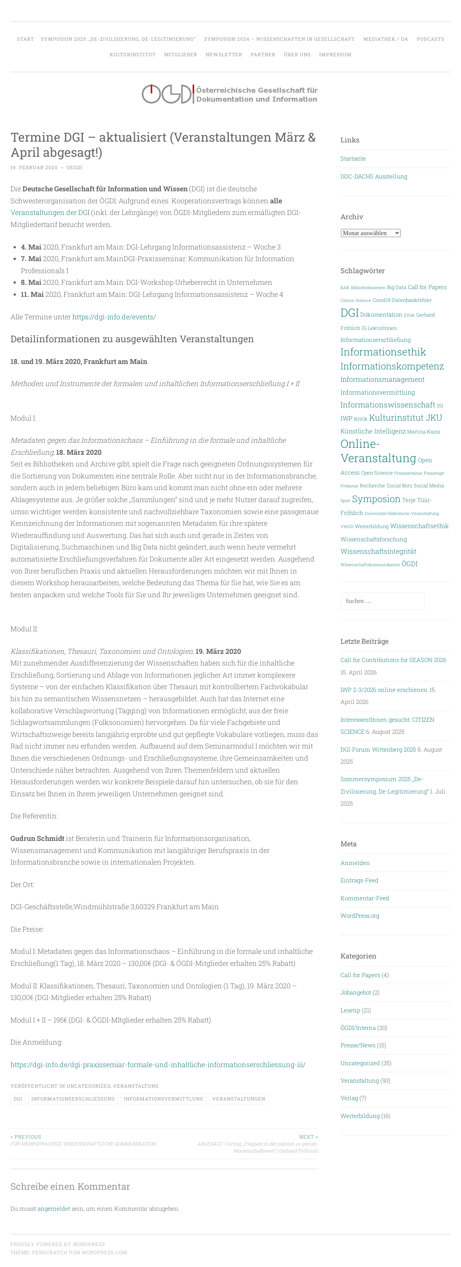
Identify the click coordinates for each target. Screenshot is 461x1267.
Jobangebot (356, 992)
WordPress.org (360, 915)
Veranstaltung (136, 1086)
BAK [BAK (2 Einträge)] (345, 287)
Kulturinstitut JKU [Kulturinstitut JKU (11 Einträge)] (405, 417)
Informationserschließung (73, 1098)
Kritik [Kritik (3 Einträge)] (361, 418)
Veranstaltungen (238, 1098)
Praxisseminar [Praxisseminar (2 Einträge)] (408, 473)
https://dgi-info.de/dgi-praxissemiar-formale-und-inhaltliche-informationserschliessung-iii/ (160, 1064)
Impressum (335, 54)
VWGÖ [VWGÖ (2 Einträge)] (347, 526)
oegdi (75, 167)
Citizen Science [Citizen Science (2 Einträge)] (356, 300)
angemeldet (54, 1208)
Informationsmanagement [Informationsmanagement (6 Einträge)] (383, 379)
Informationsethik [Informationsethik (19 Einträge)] (383, 351)
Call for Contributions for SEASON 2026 (393, 660)
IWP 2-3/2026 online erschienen (384, 689)
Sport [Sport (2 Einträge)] (346, 500)
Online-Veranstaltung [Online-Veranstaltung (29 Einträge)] (378, 450)
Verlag (349, 1098)
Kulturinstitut (133, 54)
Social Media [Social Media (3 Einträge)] (429, 485)
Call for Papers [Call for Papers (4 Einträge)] (427, 287)
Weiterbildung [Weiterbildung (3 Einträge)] (372, 526)
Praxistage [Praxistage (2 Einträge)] (434, 473)
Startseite (353, 158)
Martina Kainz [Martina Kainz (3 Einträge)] (423, 431)
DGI (18, 1098)
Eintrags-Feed (359, 880)
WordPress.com (104, 1252)
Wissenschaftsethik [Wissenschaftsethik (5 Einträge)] (419, 526)
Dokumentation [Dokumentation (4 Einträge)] (381, 314)
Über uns (297, 54)
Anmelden (355, 863)
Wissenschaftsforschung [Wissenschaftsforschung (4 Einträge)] (374, 539)
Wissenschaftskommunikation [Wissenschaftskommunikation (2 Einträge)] (370, 564)
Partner (263, 54)
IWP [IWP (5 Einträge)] (347, 418)
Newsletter (224, 54)
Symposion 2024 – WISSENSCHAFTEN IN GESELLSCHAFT (279, 39)
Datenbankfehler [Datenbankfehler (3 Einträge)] (412, 299)
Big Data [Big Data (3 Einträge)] (396, 287)
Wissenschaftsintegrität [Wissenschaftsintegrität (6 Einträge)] (378, 551)
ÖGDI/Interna (358, 1027)
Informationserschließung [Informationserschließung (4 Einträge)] (376, 339)
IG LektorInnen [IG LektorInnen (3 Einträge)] (379, 327)
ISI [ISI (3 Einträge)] (440, 405)
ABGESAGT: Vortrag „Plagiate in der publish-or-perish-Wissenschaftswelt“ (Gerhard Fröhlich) (242, 1143)
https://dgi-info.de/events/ (114, 316)
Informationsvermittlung (163, 1098)
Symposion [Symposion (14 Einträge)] (376, 498)
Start (25, 39)
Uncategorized (88, 1086)
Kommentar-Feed (365, 898)
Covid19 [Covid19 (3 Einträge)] (381, 299)
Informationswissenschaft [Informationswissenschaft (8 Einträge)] (388, 404)
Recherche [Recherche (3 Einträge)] (372, 485)
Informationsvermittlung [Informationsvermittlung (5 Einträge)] (378, 392)
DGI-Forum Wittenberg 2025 (378, 749)
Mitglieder (180, 54)
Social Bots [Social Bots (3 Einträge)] (399, 485)
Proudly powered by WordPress (57, 1244)
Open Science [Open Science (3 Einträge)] (377, 472)
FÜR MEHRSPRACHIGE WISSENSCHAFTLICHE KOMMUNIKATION (87, 1140)
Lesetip (350, 1010)
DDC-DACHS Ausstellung (374, 176)
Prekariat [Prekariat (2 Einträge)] (349, 486)
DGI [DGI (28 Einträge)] (350, 312)
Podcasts (430, 39)
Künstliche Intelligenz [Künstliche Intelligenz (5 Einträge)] (373, 431)
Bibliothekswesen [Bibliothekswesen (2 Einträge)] (368, 287)
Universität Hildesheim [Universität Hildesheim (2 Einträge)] (387, 513)
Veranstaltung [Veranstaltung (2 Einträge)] (425, 513)
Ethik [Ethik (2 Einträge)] (409, 315)
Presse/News (358, 1045)
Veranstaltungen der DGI (49, 212)
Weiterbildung (360, 1116)
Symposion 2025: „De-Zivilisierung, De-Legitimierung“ (118, 39)
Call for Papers (360, 975)
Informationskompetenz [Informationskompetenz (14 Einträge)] (392, 366)
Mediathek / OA (385, 39)
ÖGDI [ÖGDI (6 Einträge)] (410, 563)
